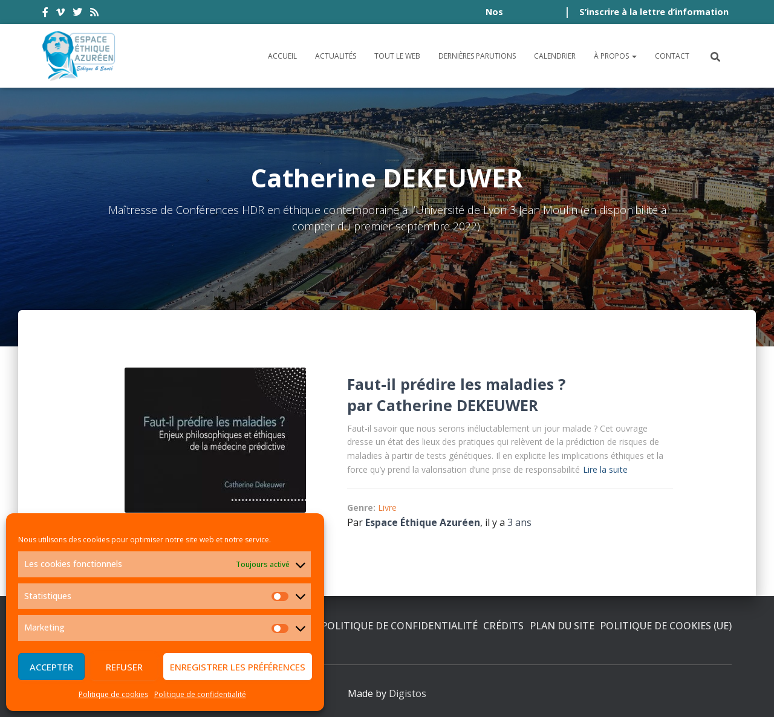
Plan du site (562, 625)
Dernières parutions (477, 56)
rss (94, 14)
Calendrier (555, 56)
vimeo (60, 14)
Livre (387, 507)
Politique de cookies (113, 694)
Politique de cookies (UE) (666, 625)
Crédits (503, 625)
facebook (45, 14)
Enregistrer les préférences (237, 667)
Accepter (51, 667)
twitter (77, 14)
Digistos (407, 693)
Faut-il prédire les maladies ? (456, 384)
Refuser (124, 667)
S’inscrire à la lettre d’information (654, 12)
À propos (615, 56)
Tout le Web (397, 56)
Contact (672, 56)
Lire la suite (605, 469)
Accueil (282, 56)
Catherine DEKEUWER (457, 405)
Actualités (335, 56)
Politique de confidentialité (200, 694)
